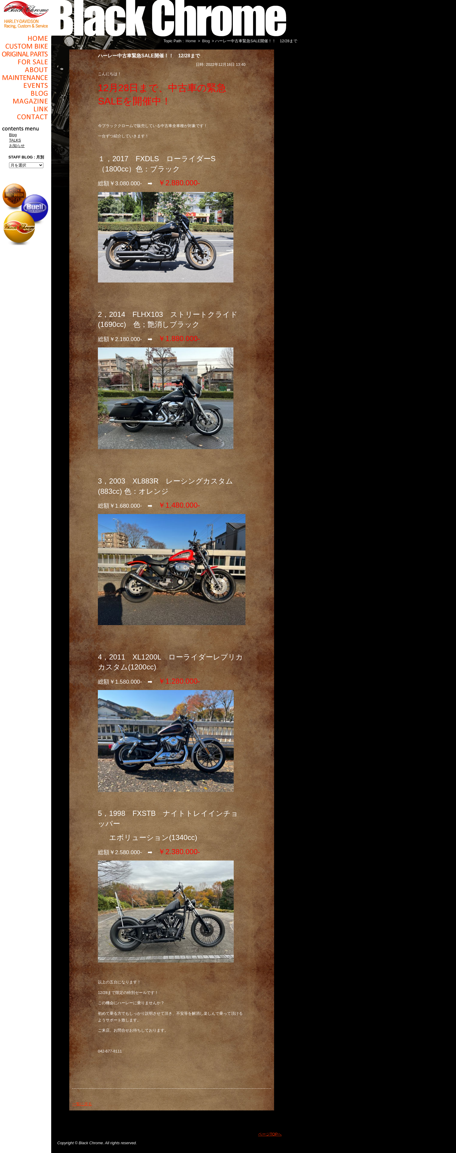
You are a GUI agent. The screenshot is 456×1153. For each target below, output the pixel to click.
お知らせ (17, 145)
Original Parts (25, 54)
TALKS (15, 140)
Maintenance (25, 77)
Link (25, 109)
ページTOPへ (270, 1134)
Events (25, 85)
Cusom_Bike (25, 46)
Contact (25, 117)
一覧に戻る (82, 1104)
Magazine (25, 101)
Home (25, 38)
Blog (25, 93)
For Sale (25, 62)
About (25, 70)
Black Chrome (25, 14)
